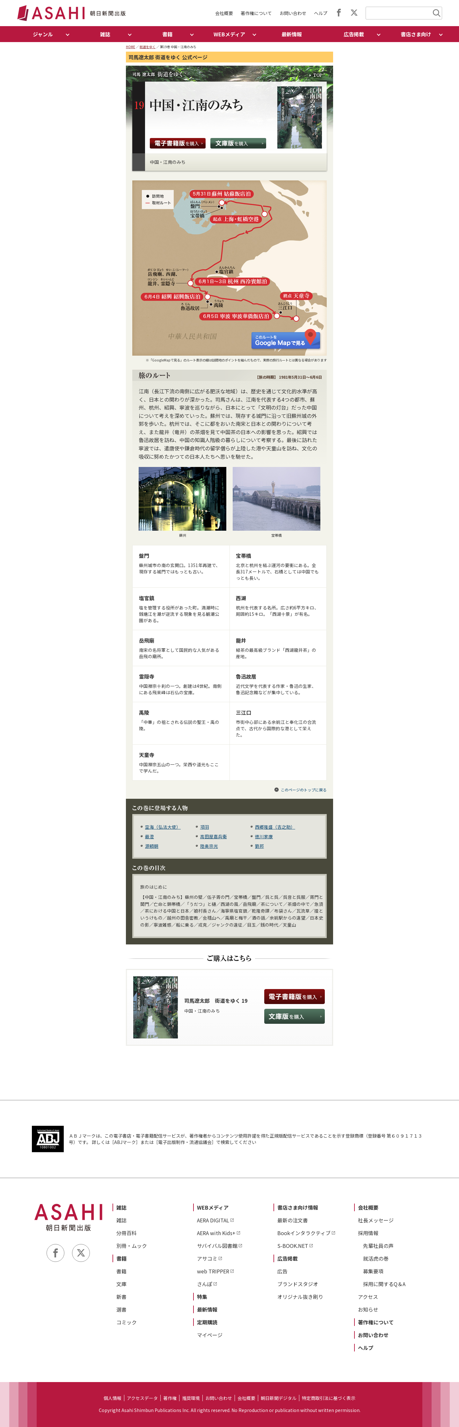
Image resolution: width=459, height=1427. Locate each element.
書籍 (121, 1258)
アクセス (368, 1296)
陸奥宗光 (209, 846)
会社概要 (224, 13)
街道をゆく (148, 46)
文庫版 (238, 143)
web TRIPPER (213, 1271)
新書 (121, 1296)
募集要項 (373, 1271)
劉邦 (259, 846)
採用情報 (368, 1233)
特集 (202, 1296)
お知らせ (368, 1309)
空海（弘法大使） (163, 827)
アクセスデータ (142, 1398)
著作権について (256, 13)
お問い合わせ (293, 13)
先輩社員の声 (378, 1245)
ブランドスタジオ (297, 1284)
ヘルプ (320, 13)
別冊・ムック (131, 1245)
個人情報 (112, 1398)
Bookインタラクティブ (304, 1233)
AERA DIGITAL (213, 1220)
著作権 (170, 1398)
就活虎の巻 (376, 1258)
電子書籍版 (178, 143)
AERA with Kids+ (216, 1233)
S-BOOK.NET (292, 1245)
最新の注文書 (292, 1220)
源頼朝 (151, 846)
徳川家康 (264, 836)
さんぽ (204, 1284)
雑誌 (121, 1207)
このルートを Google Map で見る (286, 340)
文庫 (121, 1284)
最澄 (149, 836)
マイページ (209, 1335)
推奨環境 (191, 1398)
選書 (121, 1309)
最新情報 (291, 34)
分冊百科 (126, 1233)
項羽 (204, 827)
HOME (130, 46)
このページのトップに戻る (304, 789)
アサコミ (207, 1258)
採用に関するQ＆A (384, 1284)
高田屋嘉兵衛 (213, 836)
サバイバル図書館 (217, 1245)
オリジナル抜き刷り (300, 1296)
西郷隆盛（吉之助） (275, 827)
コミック (126, 1322)
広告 (282, 1271)
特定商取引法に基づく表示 (328, 1398)
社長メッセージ (376, 1220)
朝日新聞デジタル (278, 1398)
